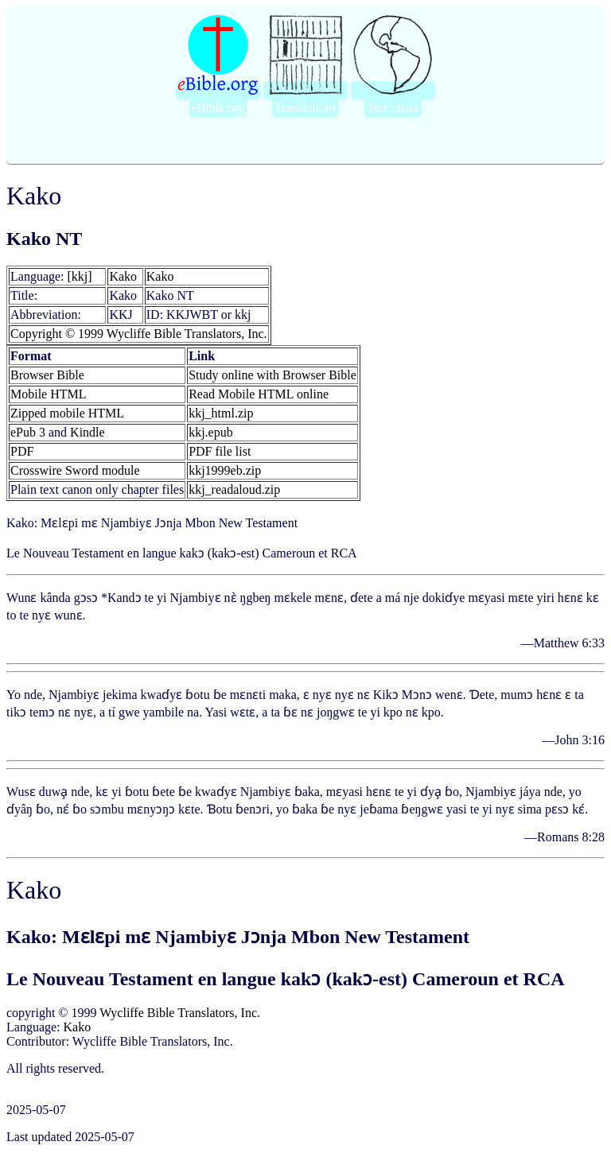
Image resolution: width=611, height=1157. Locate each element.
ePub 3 (27, 432)
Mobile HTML (48, 394)
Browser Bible (47, 375)
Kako (123, 276)
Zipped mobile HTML (67, 413)
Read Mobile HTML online (259, 394)
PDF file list (220, 451)
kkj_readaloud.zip (234, 489)
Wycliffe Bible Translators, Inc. (179, 1012)
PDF (21, 451)
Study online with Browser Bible (272, 375)
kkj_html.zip (221, 413)
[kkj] (80, 276)
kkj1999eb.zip (225, 470)
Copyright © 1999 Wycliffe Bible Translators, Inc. (138, 333)
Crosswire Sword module (75, 470)
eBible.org (218, 108)
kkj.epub (211, 432)
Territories (393, 108)
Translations (305, 108)
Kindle (87, 432)
